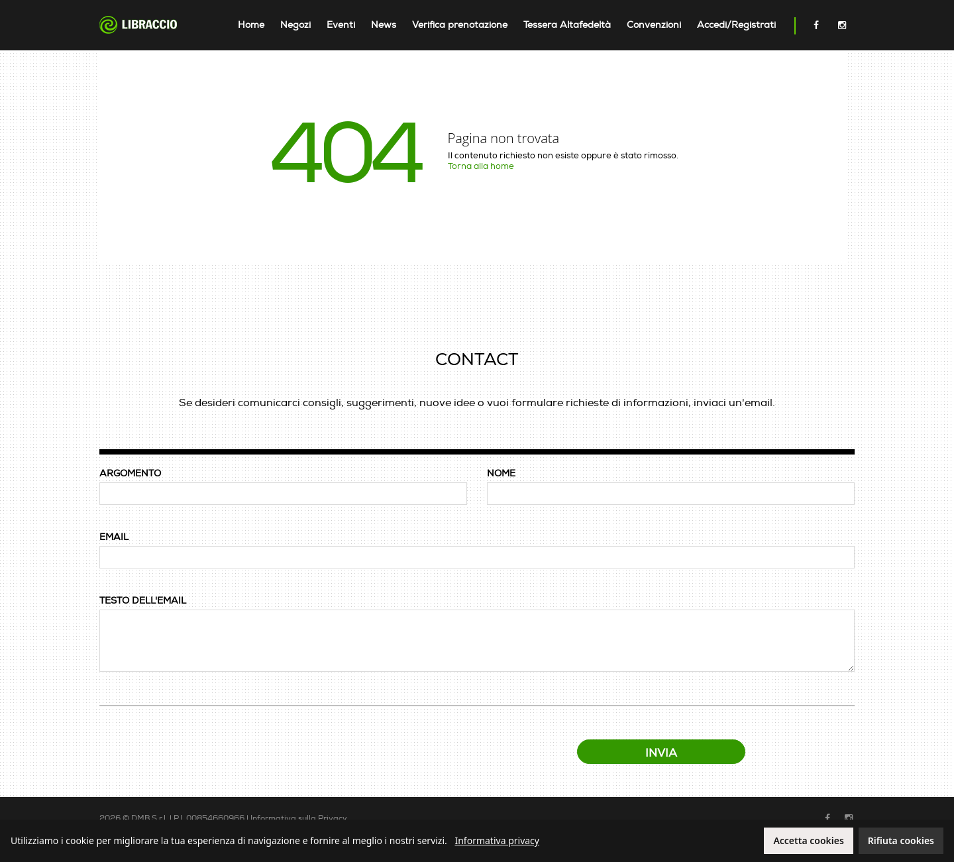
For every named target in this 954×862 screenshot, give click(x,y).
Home (251, 24)
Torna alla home (481, 166)
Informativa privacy (496, 840)
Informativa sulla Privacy (298, 819)
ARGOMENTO (130, 473)
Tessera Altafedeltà (567, 24)
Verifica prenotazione (459, 24)
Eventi (341, 24)
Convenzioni (654, 24)
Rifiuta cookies (901, 840)
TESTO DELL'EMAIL (142, 600)
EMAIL (114, 537)
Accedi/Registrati (736, 24)
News (383, 24)
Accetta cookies (808, 840)
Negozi (295, 24)
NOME (501, 473)
